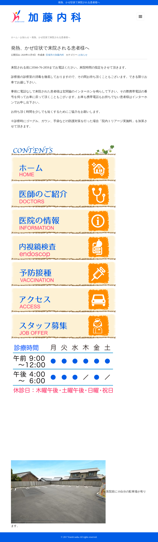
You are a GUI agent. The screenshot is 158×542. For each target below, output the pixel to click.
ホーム (14, 37)
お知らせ (24, 37)
